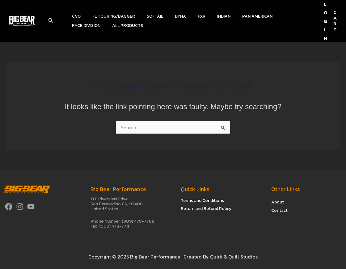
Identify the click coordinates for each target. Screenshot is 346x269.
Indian (206, 16)
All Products (85, 25)
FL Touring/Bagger (109, 16)
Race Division (275, 16)
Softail (147, 16)
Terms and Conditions (202, 200)
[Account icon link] (325, 21)
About (277, 202)
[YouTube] (31, 206)
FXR (188, 16)
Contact (279, 210)
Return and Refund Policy (206, 208)
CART (335, 21)
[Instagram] (19, 206)
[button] (51, 21)
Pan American (237, 16)
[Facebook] (8, 206)
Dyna (169, 16)
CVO (74, 16)
